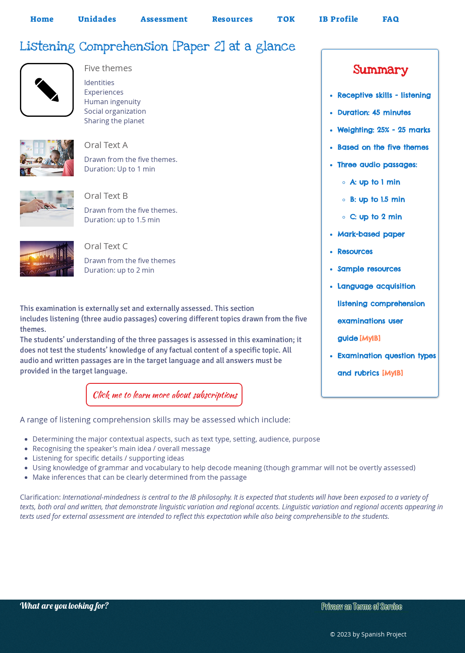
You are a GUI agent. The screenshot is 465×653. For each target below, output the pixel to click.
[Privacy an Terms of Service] (361, 605)
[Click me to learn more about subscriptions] (164, 394)
